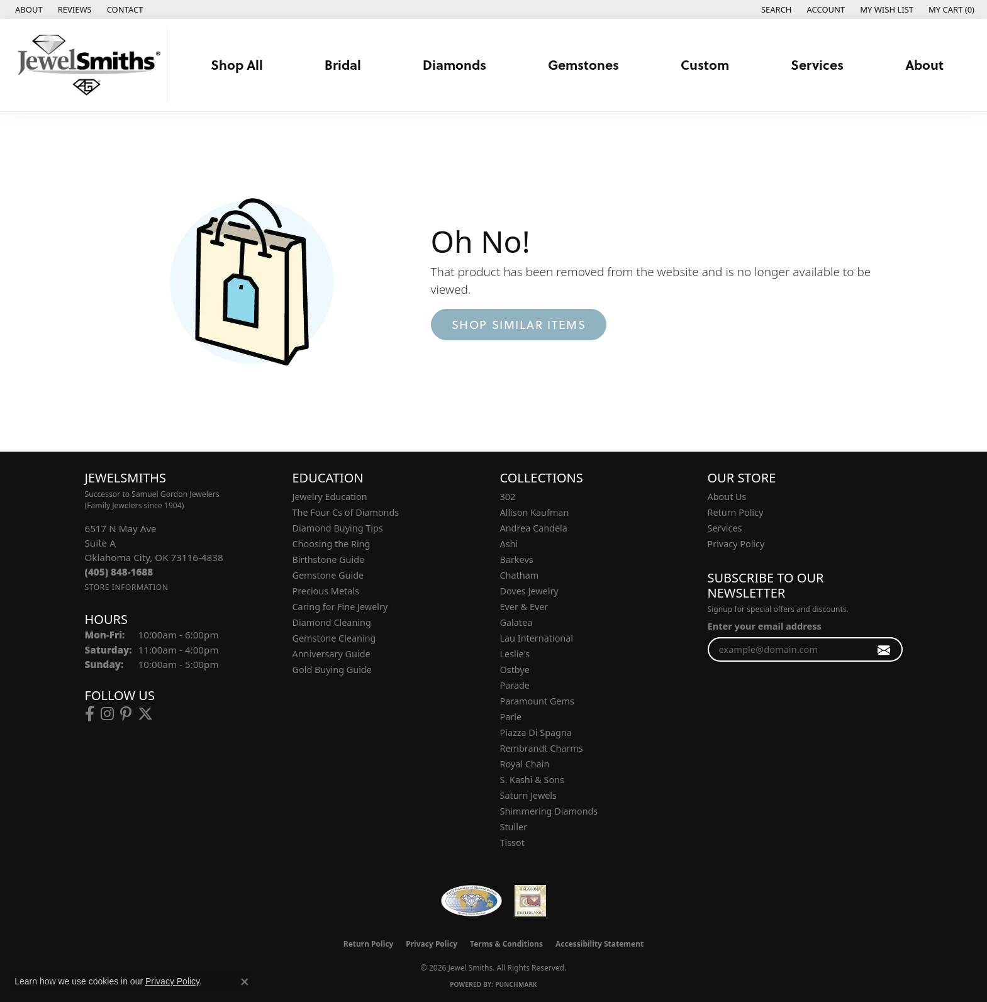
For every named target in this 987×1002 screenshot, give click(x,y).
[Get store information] (127, 587)
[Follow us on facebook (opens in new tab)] (89, 713)
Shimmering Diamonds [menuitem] (549, 811)
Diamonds (454, 64)
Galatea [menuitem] (516, 622)
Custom (705, 64)
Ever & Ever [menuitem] (524, 607)
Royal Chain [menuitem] (525, 764)
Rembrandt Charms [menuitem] (541, 748)
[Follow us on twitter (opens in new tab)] (145, 713)
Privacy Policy (736, 544)
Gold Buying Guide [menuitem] (332, 670)
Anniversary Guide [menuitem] (332, 654)
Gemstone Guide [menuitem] (328, 575)
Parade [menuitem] (515, 685)
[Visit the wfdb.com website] (471, 900)
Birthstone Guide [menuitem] (329, 559)
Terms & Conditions (506, 943)
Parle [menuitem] (511, 717)
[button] (775, 9)
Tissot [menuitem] (512, 843)
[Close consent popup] (244, 982)
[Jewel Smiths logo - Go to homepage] (86, 65)
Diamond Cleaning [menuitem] (332, 622)
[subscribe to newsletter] (884, 649)
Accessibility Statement (599, 943)
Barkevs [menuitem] (516, 559)
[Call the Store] (119, 571)
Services (817, 64)
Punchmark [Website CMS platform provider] (516, 984)
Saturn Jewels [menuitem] (528, 795)
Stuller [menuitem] (513, 827)
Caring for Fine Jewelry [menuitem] (340, 607)
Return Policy (736, 512)
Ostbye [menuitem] (515, 670)
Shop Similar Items (519, 324)
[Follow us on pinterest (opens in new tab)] (125, 713)
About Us (727, 497)
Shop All (237, 64)
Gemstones (583, 64)
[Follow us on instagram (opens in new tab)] (107, 713)
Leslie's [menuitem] (515, 654)
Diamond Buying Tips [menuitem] (338, 528)
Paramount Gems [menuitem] (537, 701)
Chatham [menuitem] (519, 575)
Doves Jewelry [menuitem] (529, 591)
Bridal (343, 64)
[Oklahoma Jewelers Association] (530, 900)
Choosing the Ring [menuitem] (332, 544)
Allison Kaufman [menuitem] (534, 512)
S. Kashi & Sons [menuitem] (532, 780)
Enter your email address (765, 626)
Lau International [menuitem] (537, 638)
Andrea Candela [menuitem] (533, 528)
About (924, 64)
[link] (28, 9)
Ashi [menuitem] (509, 544)
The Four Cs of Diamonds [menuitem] (346, 512)
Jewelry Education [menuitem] (330, 497)
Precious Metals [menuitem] (326, 591)
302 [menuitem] (508, 497)
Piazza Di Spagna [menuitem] (536, 732)
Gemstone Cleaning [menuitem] (334, 638)
